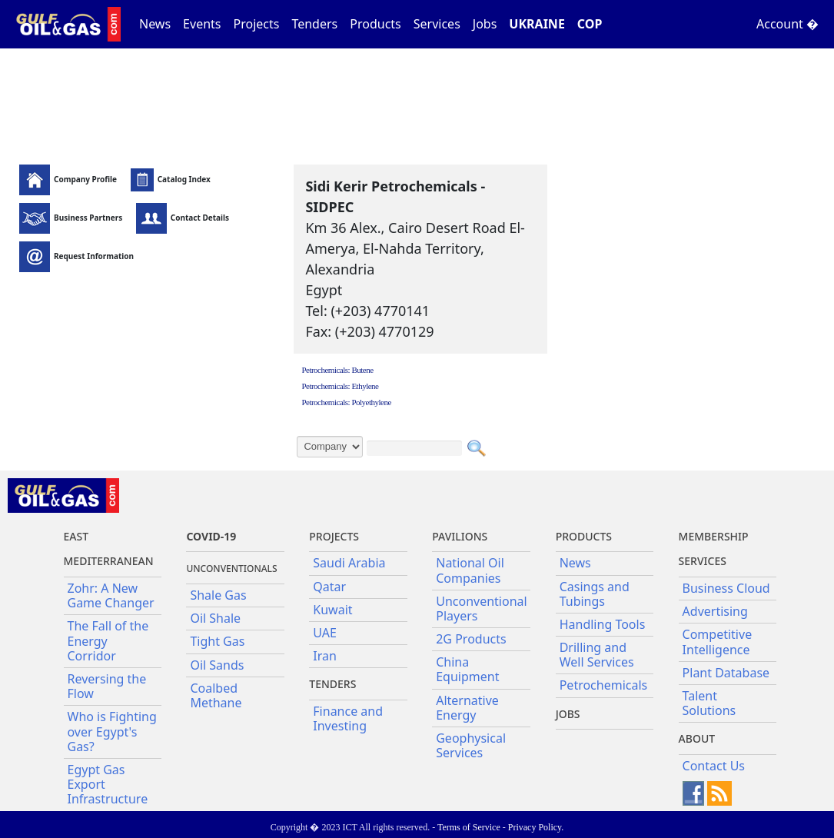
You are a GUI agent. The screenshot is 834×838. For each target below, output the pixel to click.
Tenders (314, 23)
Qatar (329, 586)
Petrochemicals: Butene (337, 369)
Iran (325, 655)
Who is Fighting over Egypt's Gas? (112, 731)
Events (202, 23)
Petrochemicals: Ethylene (339, 386)
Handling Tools (603, 624)
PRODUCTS (584, 536)
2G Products (471, 638)
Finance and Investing (348, 718)
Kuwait (332, 609)
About (697, 738)
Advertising (715, 611)
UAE (325, 632)
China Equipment (467, 669)
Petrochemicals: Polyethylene (345, 402)
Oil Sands (217, 665)
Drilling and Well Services (597, 654)
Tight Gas (217, 641)
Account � (787, 23)
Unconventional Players (481, 608)
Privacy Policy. (536, 827)
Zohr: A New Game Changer (111, 595)
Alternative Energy (467, 707)
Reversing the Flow (107, 686)
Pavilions (459, 536)
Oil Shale (215, 618)
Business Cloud (726, 588)
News (155, 23)
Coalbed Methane (215, 695)
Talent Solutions (709, 703)
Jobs (485, 23)
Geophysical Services (471, 745)
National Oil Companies (470, 570)
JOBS (568, 714)
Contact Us (714, 765)
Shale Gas (218, 595)
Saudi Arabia (349, 562)
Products (375, 23)
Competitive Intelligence (718, 641)
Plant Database (726, 672)
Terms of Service (468, 827)
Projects (257, 23)
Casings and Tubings (595, 594)
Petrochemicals (604, 685)
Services (437, 23)
